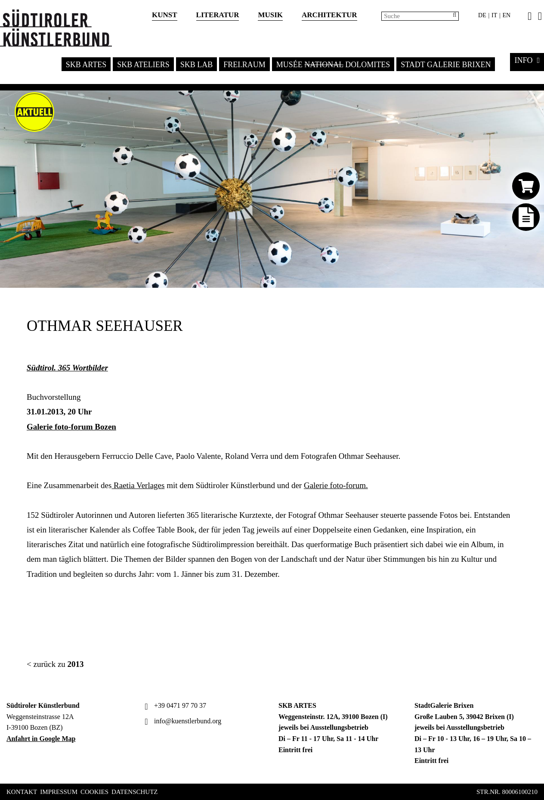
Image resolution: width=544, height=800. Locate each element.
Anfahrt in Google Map (40, 738)
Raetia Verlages (137, 485)
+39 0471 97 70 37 (174, 705)
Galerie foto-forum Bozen (71, 426)
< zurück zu (55, 664)
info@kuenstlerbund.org (181, 721)
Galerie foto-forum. (336, 485)
